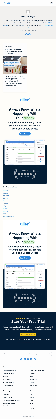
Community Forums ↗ (9, 403)
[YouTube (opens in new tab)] (35, 359)
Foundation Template (9, 370)
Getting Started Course (37, 370)
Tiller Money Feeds (8, 373)
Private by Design (8, 385)
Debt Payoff (6, 195)
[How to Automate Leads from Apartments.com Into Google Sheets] (15, 65)
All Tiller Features (8, 382)
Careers (32, 397)
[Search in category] (38, 354)
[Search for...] (15, 354)
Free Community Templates (11, 400)
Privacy (32, 406)
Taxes (4, 213)
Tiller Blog (6, 394)
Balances (5, 211)
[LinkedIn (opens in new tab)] (25, 359)
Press (31, 400)
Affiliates (32, 409)
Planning (5, 208)
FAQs (31, 376)
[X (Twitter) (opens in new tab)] (31, 359)
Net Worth (5, 198)
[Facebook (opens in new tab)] (28, 359)
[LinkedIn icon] (26, 34)
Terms (31, 403)
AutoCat (5, 376)
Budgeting (5, 190)
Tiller (32, 416)
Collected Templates (8, 216)
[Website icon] (29, 34)
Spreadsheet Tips (9, 46)
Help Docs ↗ (33, 385)
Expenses (5, 193)
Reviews (32, 373)
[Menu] (51, 3)
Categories (6, 206)
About (31, 394)
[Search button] (50, 354)
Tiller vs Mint (34, 379)
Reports (5, 200)
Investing (5, 203)
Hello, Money (7, 379)
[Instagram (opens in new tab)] (21, 359)
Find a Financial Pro (9, 406)
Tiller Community (8, 397)
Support (32, 382)
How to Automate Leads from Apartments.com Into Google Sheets (14, 51)
